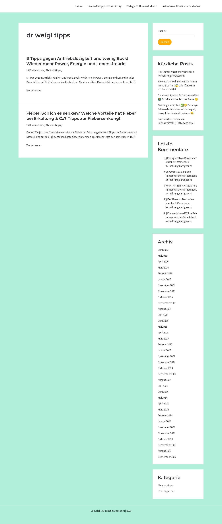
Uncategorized (166, 491)
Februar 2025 (165, 344)
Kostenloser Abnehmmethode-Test (181, 6)
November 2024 (166, 362)
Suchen (162, 31)
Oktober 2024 (165, 368)
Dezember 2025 (166, 285)
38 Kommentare (35, 70)
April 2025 (163, 332)
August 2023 (164, 451)
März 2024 (163, 409)
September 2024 (167, 374)
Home (78, 6)
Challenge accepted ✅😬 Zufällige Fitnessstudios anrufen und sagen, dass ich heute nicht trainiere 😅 (178, 109)
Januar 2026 (164, 279)
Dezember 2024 (166, 356)
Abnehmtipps (53, 70)
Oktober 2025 (165, 297)
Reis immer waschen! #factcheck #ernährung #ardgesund (181, 162)
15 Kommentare (35, 125)
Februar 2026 (165, 273)
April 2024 (163, 403)
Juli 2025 (163, 315)
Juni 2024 (163, 391)
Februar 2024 (165, 415)
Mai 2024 (162, 397)
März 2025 (163, 338)
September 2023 (167, 445)
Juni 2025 (163, 320)
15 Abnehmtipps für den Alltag (104, 6)
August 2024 (164, 380)
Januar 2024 (164, 421)
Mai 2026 (162, 255)
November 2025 (166, 291)
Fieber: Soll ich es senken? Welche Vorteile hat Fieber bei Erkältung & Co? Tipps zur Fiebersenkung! (81, 116)
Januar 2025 (164, 350)
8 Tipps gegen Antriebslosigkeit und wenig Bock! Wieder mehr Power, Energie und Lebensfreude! (77, 61)
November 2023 (166, 433)
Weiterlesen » (33, 90)
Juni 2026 (163, 249)
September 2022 (167, 457)
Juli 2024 (163, 386)
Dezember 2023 (166, 427)
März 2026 (163, 267)
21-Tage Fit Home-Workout (141, 6)
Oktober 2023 (165, 439)
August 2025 (164, 309)
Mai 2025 (162, 326)
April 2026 (163, 261)
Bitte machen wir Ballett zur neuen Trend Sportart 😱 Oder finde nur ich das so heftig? (177, 85)
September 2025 (167, 303)
